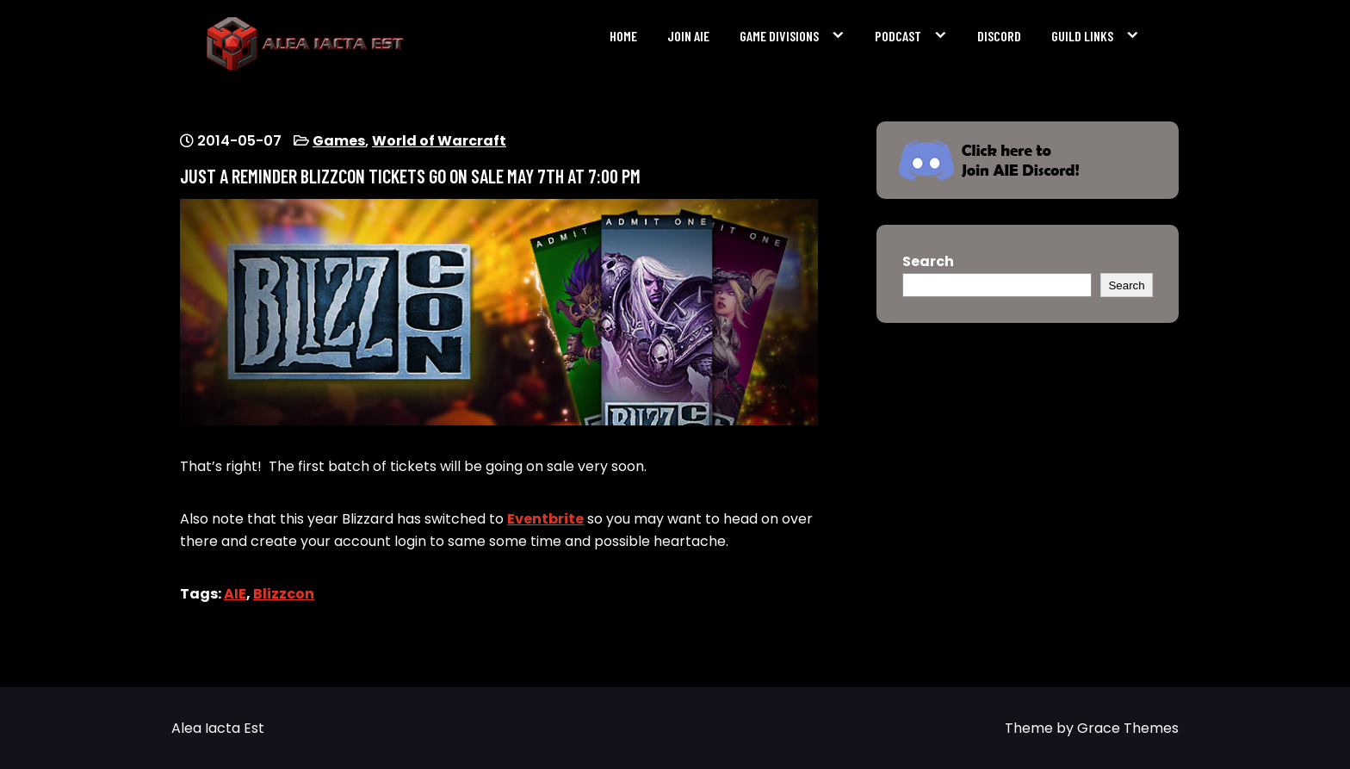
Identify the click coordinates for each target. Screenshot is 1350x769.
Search (928, 261)
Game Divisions (779, 36)
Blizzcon (283, 594)
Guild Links (1082, 36)
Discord (999, 36)
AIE (235, 594)
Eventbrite (545, 519)
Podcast (898, 36)
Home (623, 36)
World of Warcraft (439, 141)
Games (339, 141)
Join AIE (688, 36)
